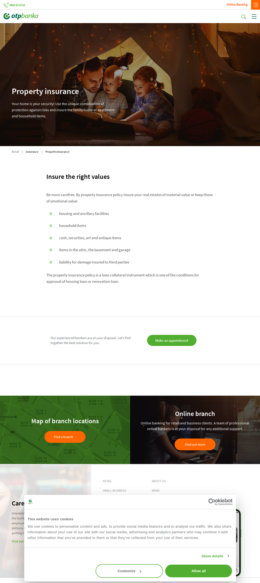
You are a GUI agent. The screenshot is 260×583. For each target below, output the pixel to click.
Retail (15, 151)
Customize (129, 571)
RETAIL (107, 481)
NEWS (156, 491)
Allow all (199, 571)
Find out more (195, 444)
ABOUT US (159, 481)
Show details (212, 556)
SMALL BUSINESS (114, 491)
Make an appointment (172, 340)
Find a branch (63, 437)
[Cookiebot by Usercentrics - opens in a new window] (211, 501)
